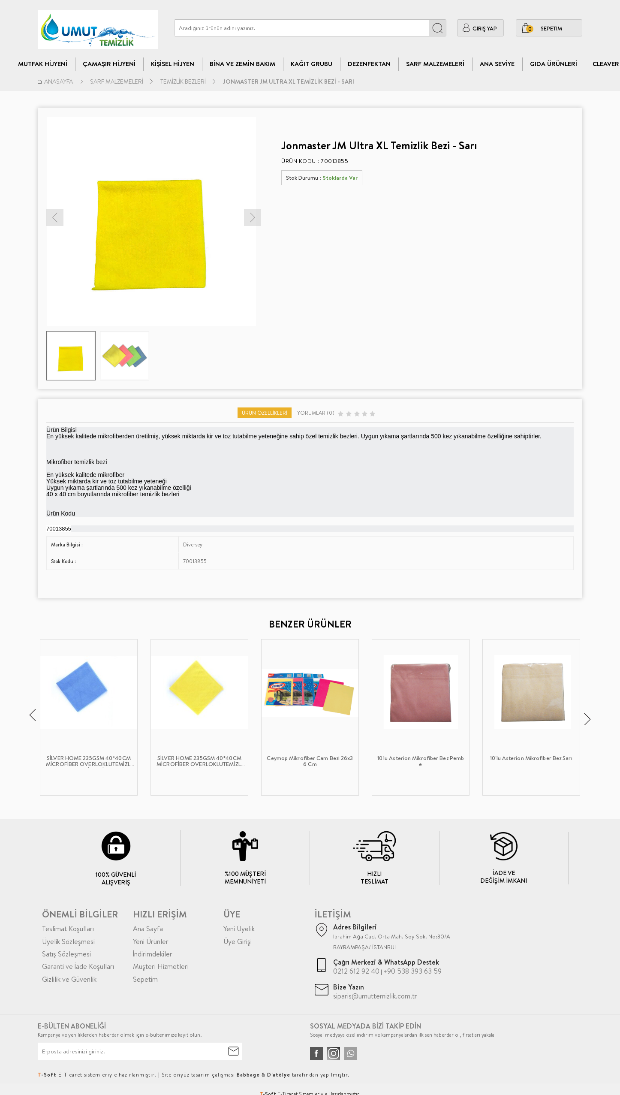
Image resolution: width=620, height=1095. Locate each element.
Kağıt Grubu (311, 63)
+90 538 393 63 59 (412, 971)
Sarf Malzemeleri (435, 63)
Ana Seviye (497, 63)
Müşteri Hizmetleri (161, 966)
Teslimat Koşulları (68, 928)
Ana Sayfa (148, 928)
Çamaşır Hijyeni (109, 63)
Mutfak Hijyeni (42, 63)
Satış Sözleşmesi (66, 954)
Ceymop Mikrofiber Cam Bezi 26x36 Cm (310, 761)
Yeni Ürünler (151, 941)
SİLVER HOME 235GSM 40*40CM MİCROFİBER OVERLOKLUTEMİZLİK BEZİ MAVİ (89, 761)
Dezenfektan (369, 63)
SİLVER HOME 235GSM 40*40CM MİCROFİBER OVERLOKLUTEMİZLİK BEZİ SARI (199, 761)
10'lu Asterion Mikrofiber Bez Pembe (420, 761)
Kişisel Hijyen (172, 63)
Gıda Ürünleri (553, 63)
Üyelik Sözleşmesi (68, 941)
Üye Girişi (237, 941)
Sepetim (145, 979)
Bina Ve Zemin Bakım (242, 63)
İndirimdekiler (152, 954)
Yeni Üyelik (239, 928)
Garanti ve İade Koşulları (78, 966)
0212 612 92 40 (356, 971)
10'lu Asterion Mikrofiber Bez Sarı (531, 758)
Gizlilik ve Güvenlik (69, 979)
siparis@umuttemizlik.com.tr (375, 996)
